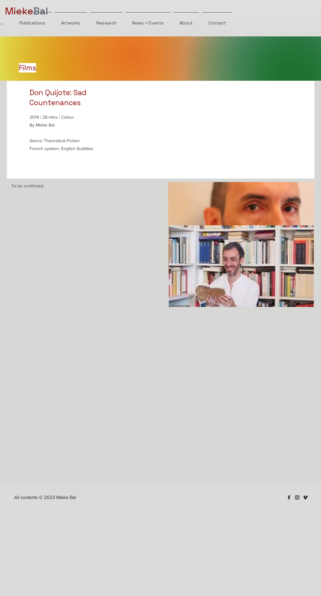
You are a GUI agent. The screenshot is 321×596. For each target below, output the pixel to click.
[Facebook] (289, 497)
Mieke (19, 11)
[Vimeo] (305, 497)
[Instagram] (297, 497)
